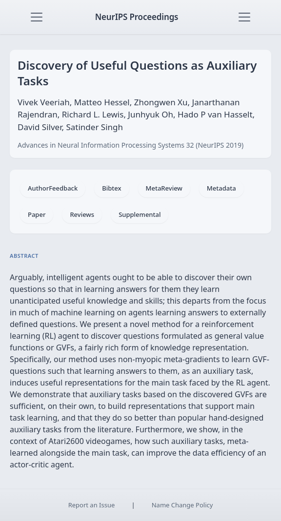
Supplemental (140, 214)
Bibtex (111, 188)
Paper (36, 214)
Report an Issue (91, 505)
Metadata (221, 188)
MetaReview (164, 188)
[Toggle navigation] (36, 17)
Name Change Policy (182, 505)
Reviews (82, 214)
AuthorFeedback (53, 188)
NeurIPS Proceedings (137, 16)
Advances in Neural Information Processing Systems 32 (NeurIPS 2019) (130, 145)
